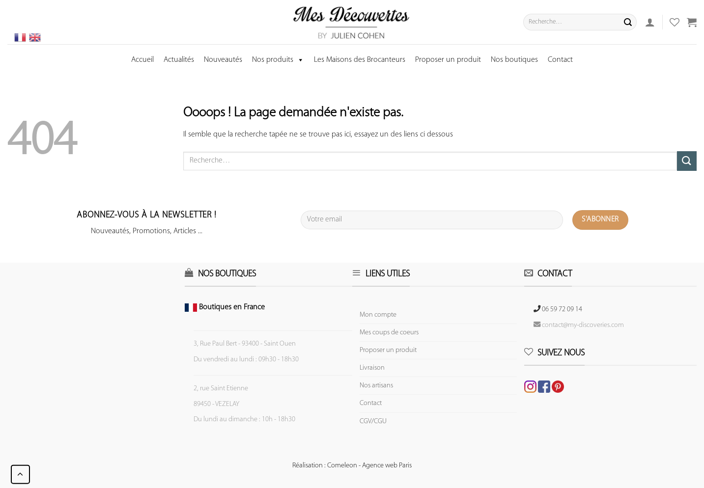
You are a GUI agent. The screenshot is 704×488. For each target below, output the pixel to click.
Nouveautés (223, 60)
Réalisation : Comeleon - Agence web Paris (352, 465)
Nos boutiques (514, 60)
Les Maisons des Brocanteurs (359, 60)
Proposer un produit (448, 60)
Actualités (179, 60)
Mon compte (378, 315)
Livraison (372, 368)
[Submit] (628, 22)
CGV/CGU (373, 421)
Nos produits (278, 60)
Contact (560, 60)
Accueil (142, 60)
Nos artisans (376, 385)
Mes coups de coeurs (389, 332)
